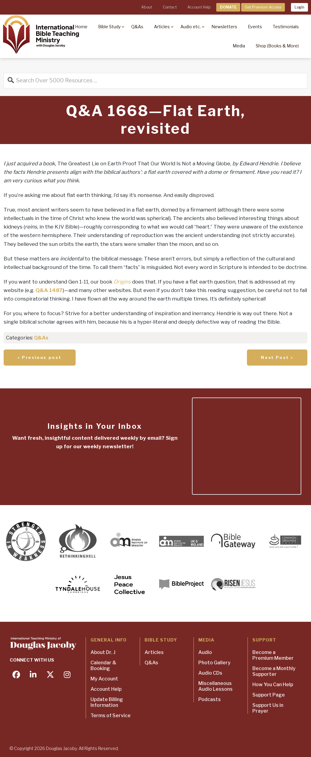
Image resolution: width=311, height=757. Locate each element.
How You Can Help (272, 684)
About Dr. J (103, 652)
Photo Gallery (214, 663)
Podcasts (209, 699)
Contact (170, 7)
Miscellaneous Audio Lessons (215, 686)
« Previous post (40, 357)
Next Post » (277, 357)
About (146, 7)
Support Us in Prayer (267, 708)
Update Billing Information (107, 702)
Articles (154, 652)
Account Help (198, 7)
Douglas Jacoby (61, 748)
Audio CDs (210, 673)
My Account (104, 679)
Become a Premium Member (273, 655)
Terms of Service (111, 715)
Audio (205, 652)
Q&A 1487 (49, 290)
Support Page (268, 695)
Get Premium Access (263, 7)
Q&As (41, 338)
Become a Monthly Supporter (274, 671)
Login (299, 7)
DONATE (228, 7)
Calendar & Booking (103, 665)
